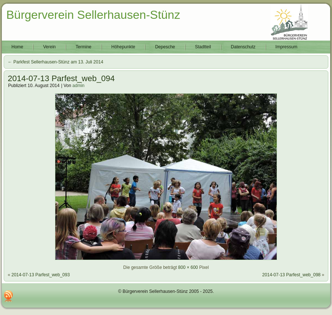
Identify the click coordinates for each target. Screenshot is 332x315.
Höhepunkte (123, 46)
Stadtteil (203, 46)
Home (17, 46)
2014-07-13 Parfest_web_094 (61, 78)
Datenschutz (243, 46)
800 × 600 (188, 267)
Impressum (286, 46)
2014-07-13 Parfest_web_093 (40, 274)
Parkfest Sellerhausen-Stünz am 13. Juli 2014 (55, 62)
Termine (83, 46)
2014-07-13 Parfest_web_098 (291, 274)
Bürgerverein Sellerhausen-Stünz (93, 14)
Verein (49, 46)
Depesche (165, 46)
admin (78, 85)
